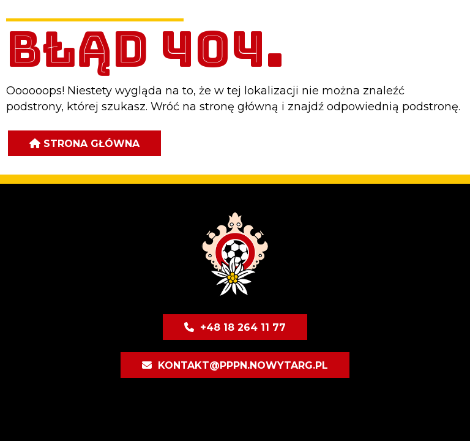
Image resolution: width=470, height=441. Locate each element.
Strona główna (91, 143)
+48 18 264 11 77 (243, 327)
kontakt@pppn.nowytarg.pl (243, 365)
